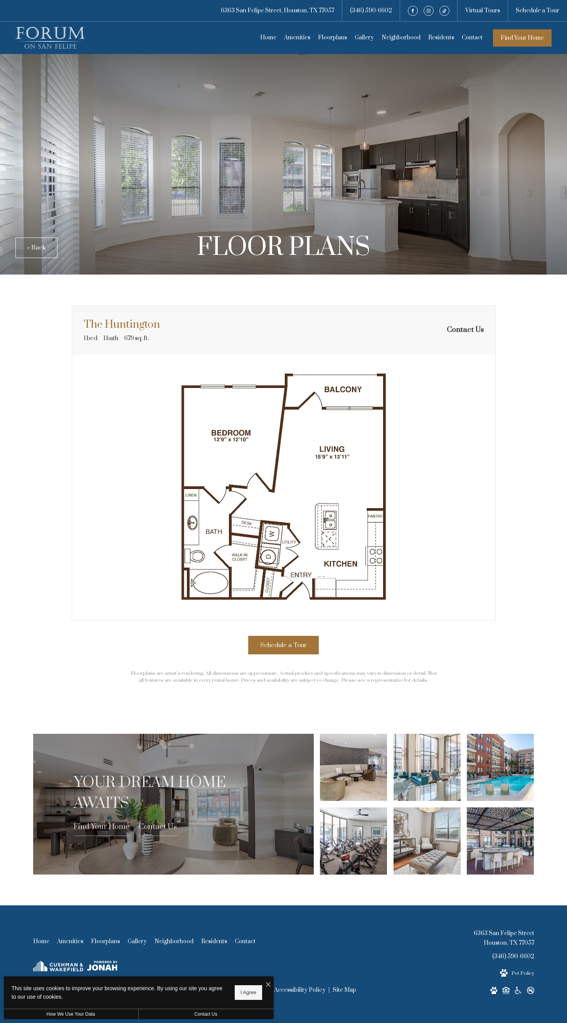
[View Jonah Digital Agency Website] (102, 967)
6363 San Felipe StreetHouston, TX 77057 (504, 938)
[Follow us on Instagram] (429, 11)
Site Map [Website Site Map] (344, 990)
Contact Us (158, 827)
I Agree (248, 992)
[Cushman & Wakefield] (58, 967)
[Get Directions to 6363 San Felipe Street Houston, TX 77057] (277, 10)
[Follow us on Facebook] (413, 11)
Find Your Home (522, 38)
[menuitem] (268, 38)
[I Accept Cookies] (268, 985)
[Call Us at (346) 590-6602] (371, 10)
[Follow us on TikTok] (444, 11)
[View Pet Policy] (517, 973)
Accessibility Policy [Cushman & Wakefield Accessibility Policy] (300, 990)
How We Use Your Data (71, 1014)
